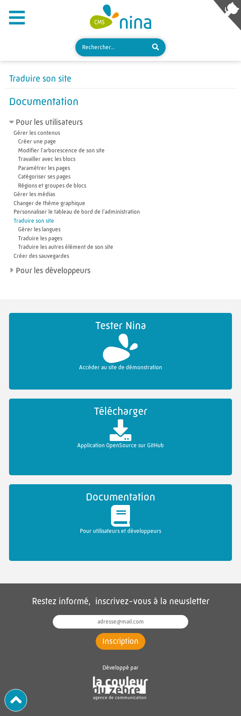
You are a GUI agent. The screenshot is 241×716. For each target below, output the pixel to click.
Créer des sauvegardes (41, 255)
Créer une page (37, 141)
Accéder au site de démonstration (120, 344)
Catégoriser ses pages (44, 176)
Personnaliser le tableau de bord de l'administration (77, 211)
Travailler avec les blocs (46, 159)
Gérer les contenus (37, 132)
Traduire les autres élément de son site (65, 246)
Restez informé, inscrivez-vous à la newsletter (120, 601)
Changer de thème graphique (49, 203)
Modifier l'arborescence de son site (61, 150)
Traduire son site (34, 220)
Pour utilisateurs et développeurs (120, 511)
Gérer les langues (39, 229)
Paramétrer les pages (44, 168)
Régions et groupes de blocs (52, 185)
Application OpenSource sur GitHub (120, 426)
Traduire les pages (40, 238)
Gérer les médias (34, 194)
